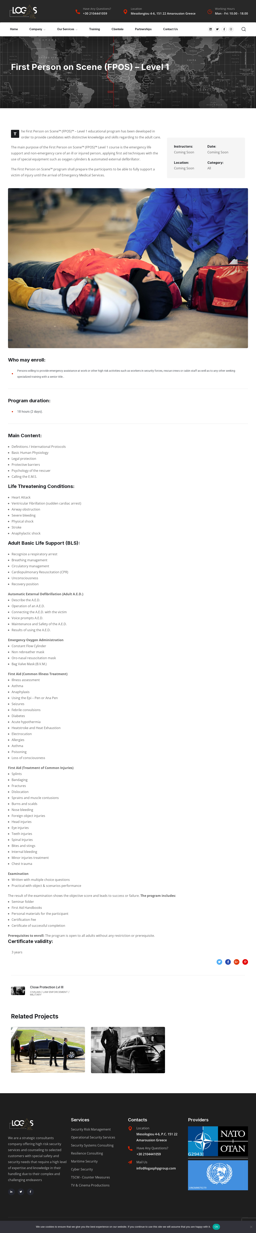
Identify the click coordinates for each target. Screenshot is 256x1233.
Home (14, 29)
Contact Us (170, 29)
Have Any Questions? (97, 9)
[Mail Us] (130, 1162)
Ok (216, 1226)
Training (94, 29)
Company (35, 29)
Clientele (117, 29)
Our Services (65, 29)
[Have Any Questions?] (78, 12)
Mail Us (141, 1162)
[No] (251, 1227)
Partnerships (143, 29)
